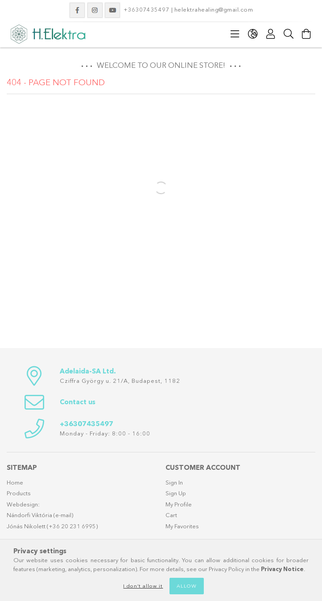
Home (15, 482)
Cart (171, 514)
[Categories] (235, 34)
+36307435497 (146, 9)
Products (19, 493)
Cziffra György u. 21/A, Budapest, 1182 (120, 380)
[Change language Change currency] (253, 34)
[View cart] (306, 34)
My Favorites (182, 526)
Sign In (174, 482)
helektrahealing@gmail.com (214, 9)
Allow (187, 586)
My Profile (178, 504)
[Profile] (271, 34)
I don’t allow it (143, 586)
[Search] (288, 34)
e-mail (63, 514)
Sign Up (175, 493)
